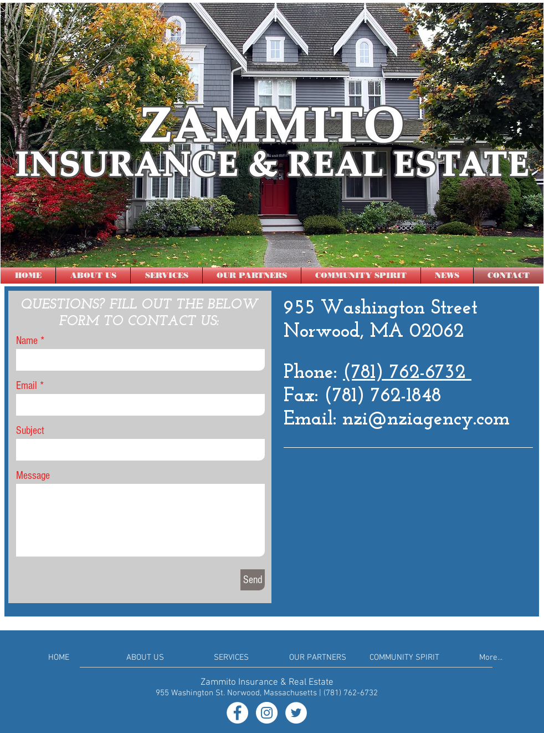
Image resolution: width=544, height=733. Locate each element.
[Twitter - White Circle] (296, 713)
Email (26, 385)
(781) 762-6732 (407, 373)
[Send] (252, 579)
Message (33, 475)
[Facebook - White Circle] (237, 713)
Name (27, 340)
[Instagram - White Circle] (267, 713)
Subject (30, 430)
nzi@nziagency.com (426, 419)
